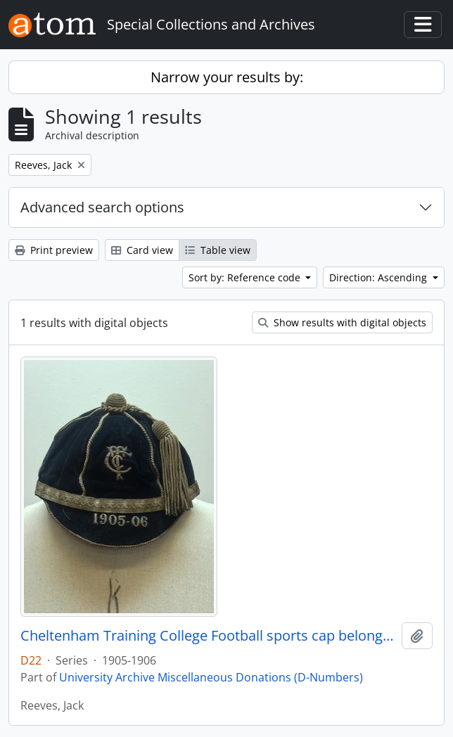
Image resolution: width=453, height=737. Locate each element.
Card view (142, 250)
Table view (217, 250)
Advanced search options (102, 207)
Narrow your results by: (227, 77)
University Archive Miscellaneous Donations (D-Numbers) (211, 677)
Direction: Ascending (379, 277)
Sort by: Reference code (246, 277)
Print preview (54, 250)
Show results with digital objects (342, 322)
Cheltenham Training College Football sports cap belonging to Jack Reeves (208, 635)
